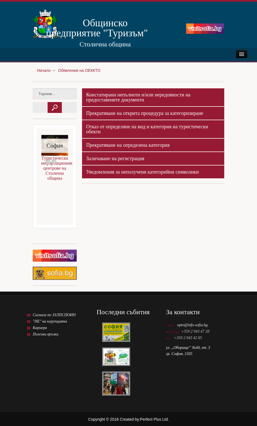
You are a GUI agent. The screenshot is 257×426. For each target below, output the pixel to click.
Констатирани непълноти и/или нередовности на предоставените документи (138, 97)
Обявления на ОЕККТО (79, 70)
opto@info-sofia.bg (192, 325)
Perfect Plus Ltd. (154, 419)
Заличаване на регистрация (115, 158)
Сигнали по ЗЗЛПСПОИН (54, 315)
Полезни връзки (46, 334)
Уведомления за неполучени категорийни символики (142, 172)
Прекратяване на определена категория (128, 145)
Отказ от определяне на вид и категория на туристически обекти (147, 129)
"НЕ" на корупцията (50, 321)
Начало (44, 70)
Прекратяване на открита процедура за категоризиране (144, 113)
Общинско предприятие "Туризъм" (96, 27)
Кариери (40, 328)
